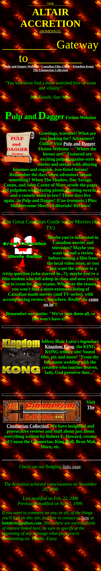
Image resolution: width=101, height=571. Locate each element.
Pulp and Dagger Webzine (22, 66)
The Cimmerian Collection (50, 70)
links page (72, 466)
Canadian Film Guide (55, 66)
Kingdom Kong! (83, 66)
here (85, 517)
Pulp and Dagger (79, 143)
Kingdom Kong (59, 346)
